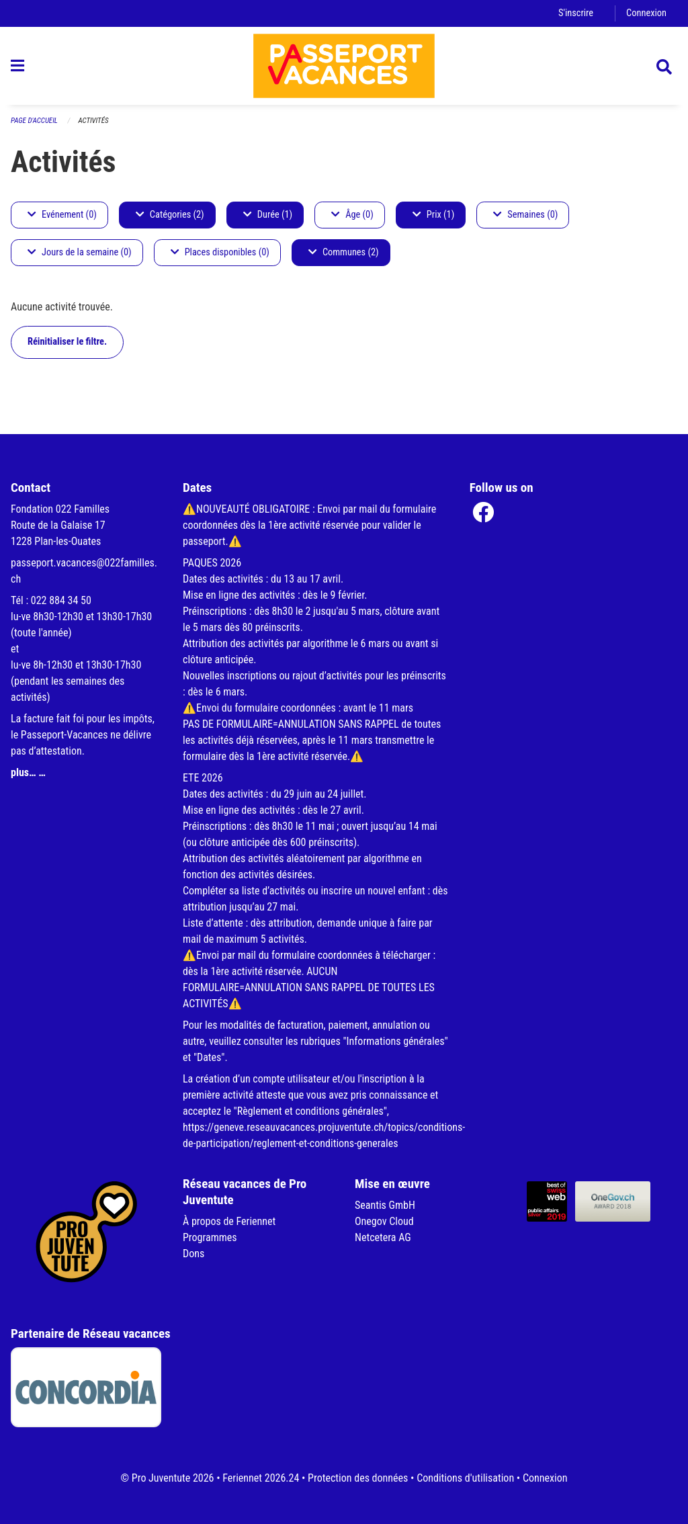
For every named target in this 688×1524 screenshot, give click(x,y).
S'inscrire (575, 13)
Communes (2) (343, 252)
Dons (193, 1253)
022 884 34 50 (61, 600)
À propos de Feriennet (229, 1221)
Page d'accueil (34, 120)
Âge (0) (352, 214)
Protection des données (358, 1478)
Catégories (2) (170, 214)
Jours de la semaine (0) (80, 252)
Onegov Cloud (384, 1221)
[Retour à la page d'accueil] (344, 66)
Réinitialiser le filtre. (67, 341)
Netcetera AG (383, 1237)
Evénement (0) (62, 214)
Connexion (646, 13)
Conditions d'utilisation (465, 1478)
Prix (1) (434, 214)
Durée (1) (267, 214)
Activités (93, 120)
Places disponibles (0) (220, 252)
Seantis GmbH (385, 1205)
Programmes (210, 1237)
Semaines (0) (525, 214)
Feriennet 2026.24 (260, 1478)
